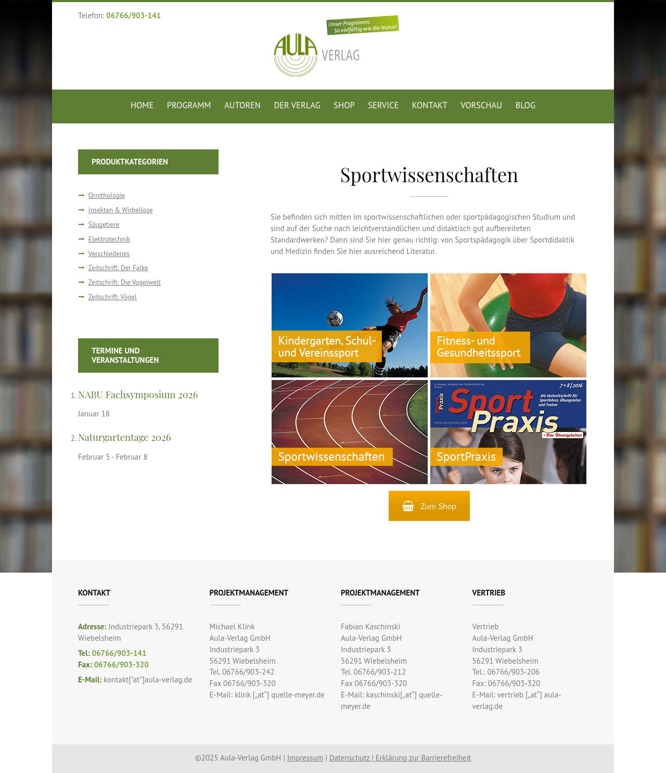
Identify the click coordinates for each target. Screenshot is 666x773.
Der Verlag (297, 105)
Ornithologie (106, 195)
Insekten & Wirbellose (120, 210)
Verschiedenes (109, 253)
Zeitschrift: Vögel (112, 297)
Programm (189, 105)
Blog (525, 105)
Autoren (242, 105)
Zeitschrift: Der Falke (118, 267)
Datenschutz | (351, 758)
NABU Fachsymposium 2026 (138, 394)
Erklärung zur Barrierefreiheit (424, 758)
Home (142, 105)
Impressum (304, 758)
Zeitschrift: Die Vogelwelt (125, 282)
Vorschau (481, 105)
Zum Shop (429, 506)
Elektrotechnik (109, 239)
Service (383, 105)
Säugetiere (104, 224)
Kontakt (429, 105)
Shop (344, 105)
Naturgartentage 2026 (125, 436)
